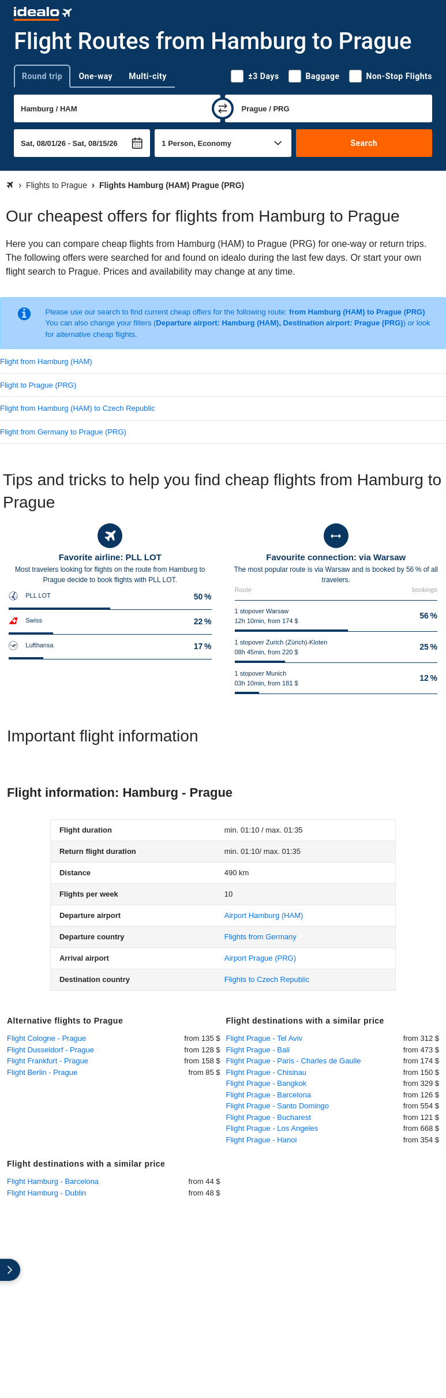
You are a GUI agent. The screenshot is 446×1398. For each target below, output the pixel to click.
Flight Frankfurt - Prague (47, 1060)
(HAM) (263, 915)
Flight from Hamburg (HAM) (46, 361)
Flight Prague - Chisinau (266, 1072)
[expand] (10, 1269)
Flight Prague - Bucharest (268, 1117)
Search (363, 143)
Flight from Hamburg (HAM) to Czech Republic (77, 408)
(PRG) (260, 958)
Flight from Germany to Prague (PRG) (63, 432)
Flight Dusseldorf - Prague (50, 1049)
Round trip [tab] (42, 76)
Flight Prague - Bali (258, 1049)
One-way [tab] (95, 76)
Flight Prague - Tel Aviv (264, 1038)
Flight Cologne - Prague (46, 1038)
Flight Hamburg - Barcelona (53, 1181)
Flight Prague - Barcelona (268, 1094)
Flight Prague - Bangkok (266, 1083)
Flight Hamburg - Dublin (46, 1193)
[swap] (223, 108)
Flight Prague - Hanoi (261, 1139)
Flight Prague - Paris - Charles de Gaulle (293, 1060)
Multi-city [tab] (148, 76)
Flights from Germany (260, 936)
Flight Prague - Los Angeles (272, 1128)
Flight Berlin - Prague (42, 1072)
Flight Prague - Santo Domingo (277, 1105)
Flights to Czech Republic (266, 979)
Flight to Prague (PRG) (38, 385)
